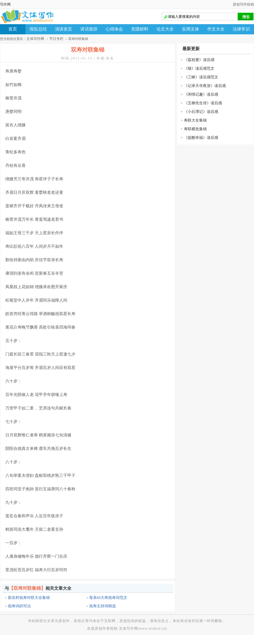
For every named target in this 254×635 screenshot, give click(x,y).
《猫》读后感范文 (199, 68)
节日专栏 (56, 39)
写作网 (5, 4)
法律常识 (241, 29)
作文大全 (216, 29)
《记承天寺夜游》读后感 (205, 86)
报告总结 (38, 29)
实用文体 (190, 29)
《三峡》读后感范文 (201, 77)
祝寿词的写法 (19, 606)
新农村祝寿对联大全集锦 (29, 598)
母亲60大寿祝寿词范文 (108, 598)
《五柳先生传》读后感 (203, 103)
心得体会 (114, 29)
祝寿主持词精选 (102, 606)
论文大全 (165, 29)
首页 (12, 29)
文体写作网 (35, 39)
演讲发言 (63, 29)
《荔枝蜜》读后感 (199, 60)
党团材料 (139, 29)
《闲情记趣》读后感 (201, 94)
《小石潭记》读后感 (201, 112)
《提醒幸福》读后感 (201, 138)
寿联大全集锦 (195, 120)
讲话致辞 (89, 29)
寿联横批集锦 (195, 129)
